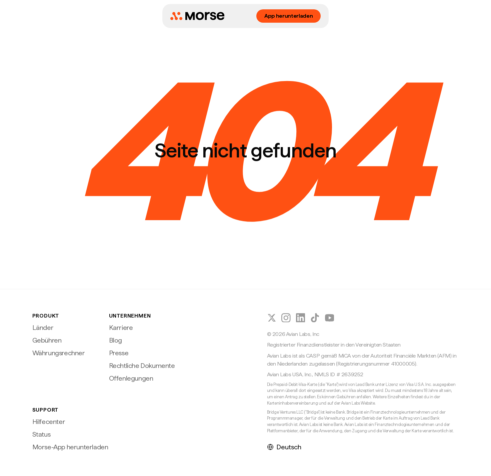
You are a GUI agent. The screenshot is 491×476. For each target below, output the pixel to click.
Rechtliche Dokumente (142, 366)
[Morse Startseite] (197, 16)
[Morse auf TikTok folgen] (315, 318)
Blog (115, 340)
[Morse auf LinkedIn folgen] (300, 318)
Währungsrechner (58, 353)
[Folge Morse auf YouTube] (329, 318)
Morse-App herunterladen (70, 447)
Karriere (121, 328)
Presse (119, 353)
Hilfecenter (48, 422)
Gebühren (47, 340)
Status (41, 434)
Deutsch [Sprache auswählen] (284, 447)
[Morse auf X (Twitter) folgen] (271, 318)
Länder (43, 328)
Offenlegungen (131, 378)
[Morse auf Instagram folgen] (286, 318)
